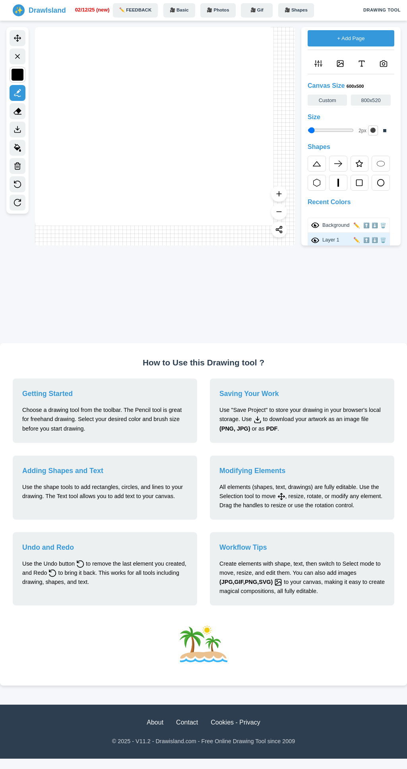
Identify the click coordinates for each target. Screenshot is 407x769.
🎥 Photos (218, 10)
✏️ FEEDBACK (135, 10)
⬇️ (375, 225)
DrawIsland (47, 10)
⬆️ (366, 225)
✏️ (356, 225)
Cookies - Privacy (235, 722)
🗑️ (383, 225)
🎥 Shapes (296, 10)
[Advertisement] (203, 294)
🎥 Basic (179, 10)
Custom (327, 100)
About (155, 722)
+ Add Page (350, 38)
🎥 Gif (257, 10)
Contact (187, 722)
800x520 (371, 100)
